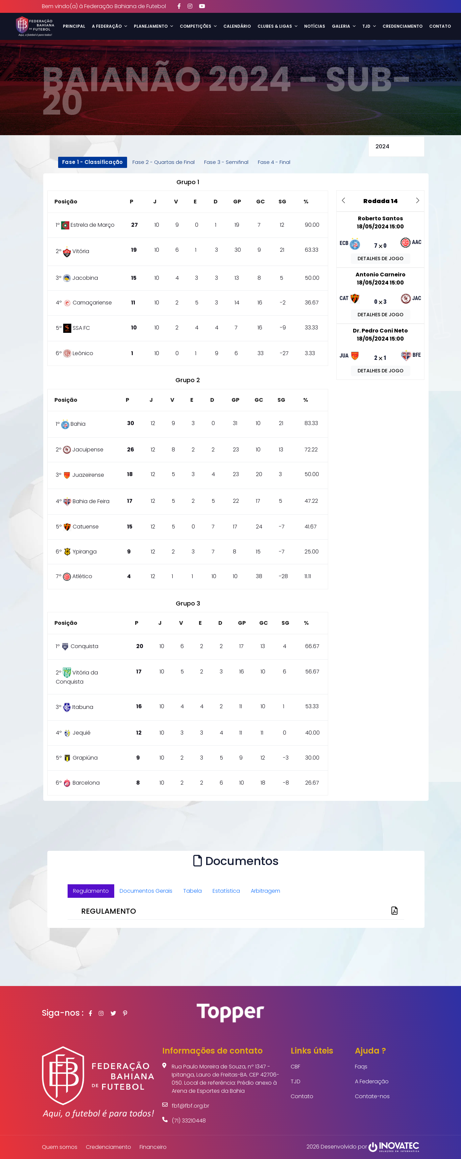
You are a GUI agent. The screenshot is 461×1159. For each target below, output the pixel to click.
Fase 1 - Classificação (92, 162)
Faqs (361, 1066)
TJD (295, 1081)
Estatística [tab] (226, 891)
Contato (440, 26)
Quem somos (59, 1147)
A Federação (372, 1081)
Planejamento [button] (153, 26)
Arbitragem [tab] (265, 891)
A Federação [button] (109, 26)
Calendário (237, 26)
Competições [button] (198, 26)
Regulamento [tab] (91, 891)
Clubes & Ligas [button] (277, 26)
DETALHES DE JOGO (381, 258)
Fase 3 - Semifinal (226, 162)
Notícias (314, 26)
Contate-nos (372, 1096)
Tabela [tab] (192, 891)
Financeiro (153, 1147)
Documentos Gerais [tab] (146, 891)
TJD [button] (369, 26)
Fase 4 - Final (274, 162)
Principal (74, 26)
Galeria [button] (344, 26)
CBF (295, 1066)
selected (396, 147)
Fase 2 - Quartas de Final (163, 162)
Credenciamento (402, 26)
